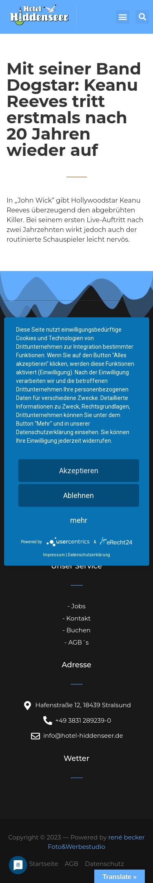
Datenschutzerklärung (89, 555)
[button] (122, 17)
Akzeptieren (78, 470)
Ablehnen (78, 495)
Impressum (54, 555)
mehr (78, 520)
